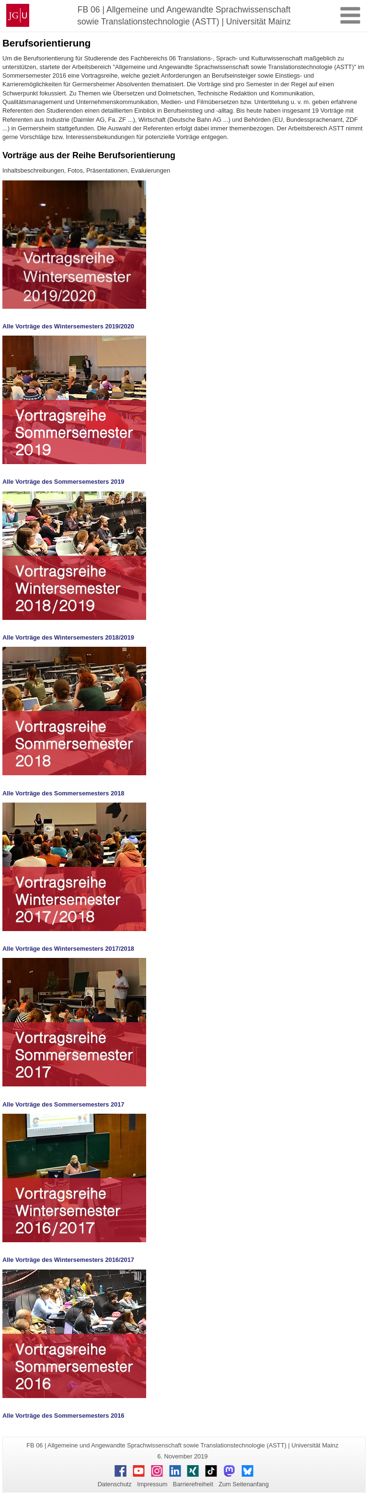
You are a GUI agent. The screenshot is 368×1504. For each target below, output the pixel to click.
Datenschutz (115, 1484)
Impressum (152, 1484)
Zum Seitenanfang (243, 1484)
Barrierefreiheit (193, 1484)
